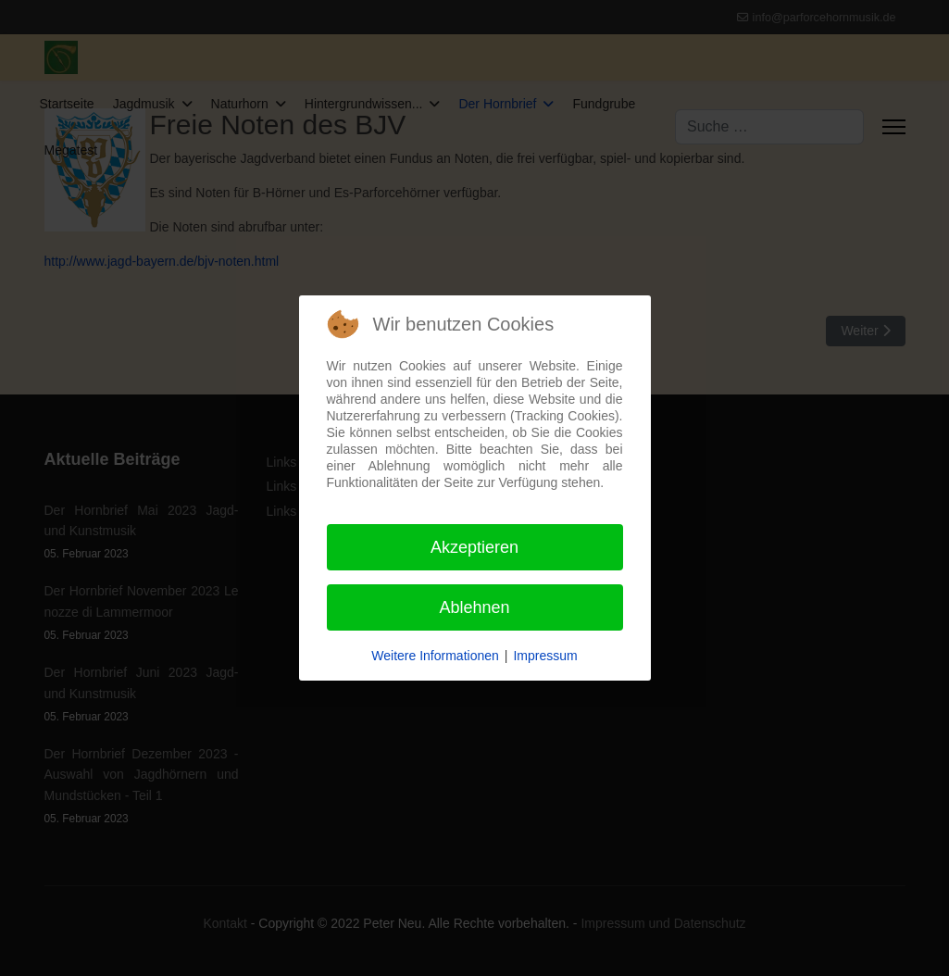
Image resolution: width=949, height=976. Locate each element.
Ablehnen (474, 607)
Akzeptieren (474, 547)
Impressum (545, 655)
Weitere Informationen (434, 655)
